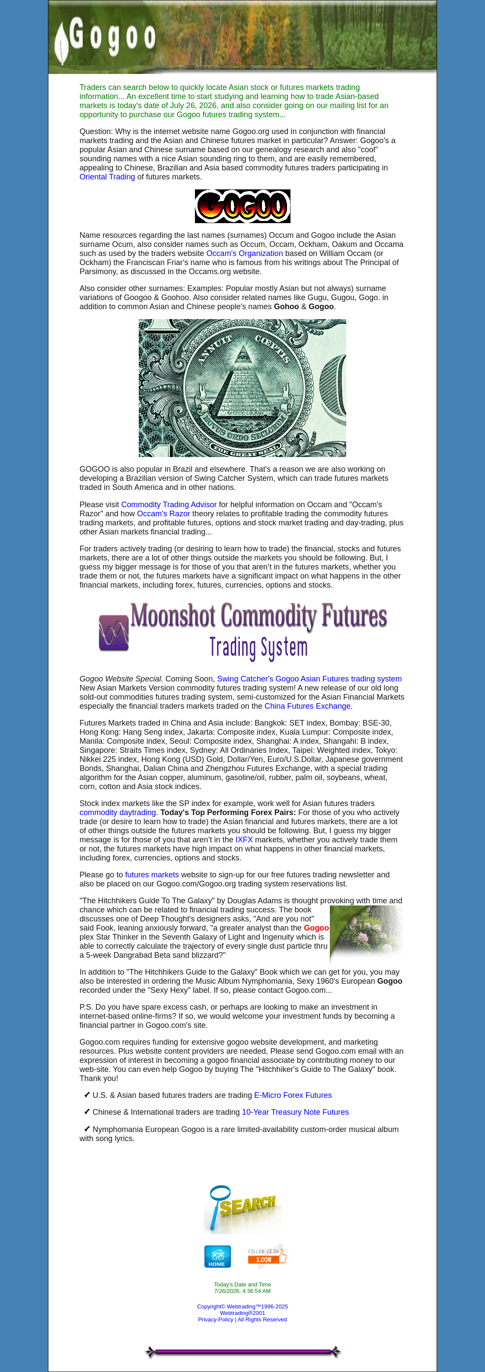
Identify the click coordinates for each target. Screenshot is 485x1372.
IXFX (244, 839)
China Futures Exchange (308, 706)
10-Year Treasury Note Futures (295, 1112)
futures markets (152, 874)
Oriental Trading (107, 177)
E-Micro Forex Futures (293, 1095)
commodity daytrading (118, 812)
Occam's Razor (163, 513)
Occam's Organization (244, 253)
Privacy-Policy (215, 1319)
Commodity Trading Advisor (169, 504)
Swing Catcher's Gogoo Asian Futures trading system (309, 679)
